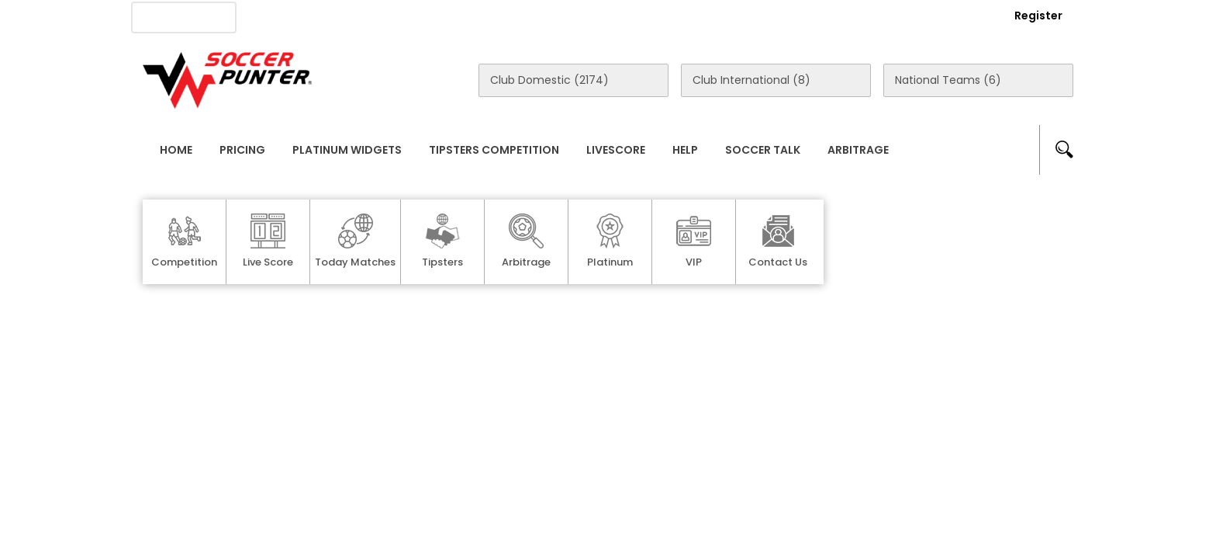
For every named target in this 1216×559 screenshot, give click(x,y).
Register (1038, 15)
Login (953, 15)
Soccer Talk (762, 150)
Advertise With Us (391, 16)
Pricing (242, 150)
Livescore (615, 150)
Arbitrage (858, 150)
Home (176, 150)
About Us (289, 16)
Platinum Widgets (347, 150)
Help (685, 150)
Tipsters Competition (494, 150)
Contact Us (500, 16)
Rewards (584, 16)
